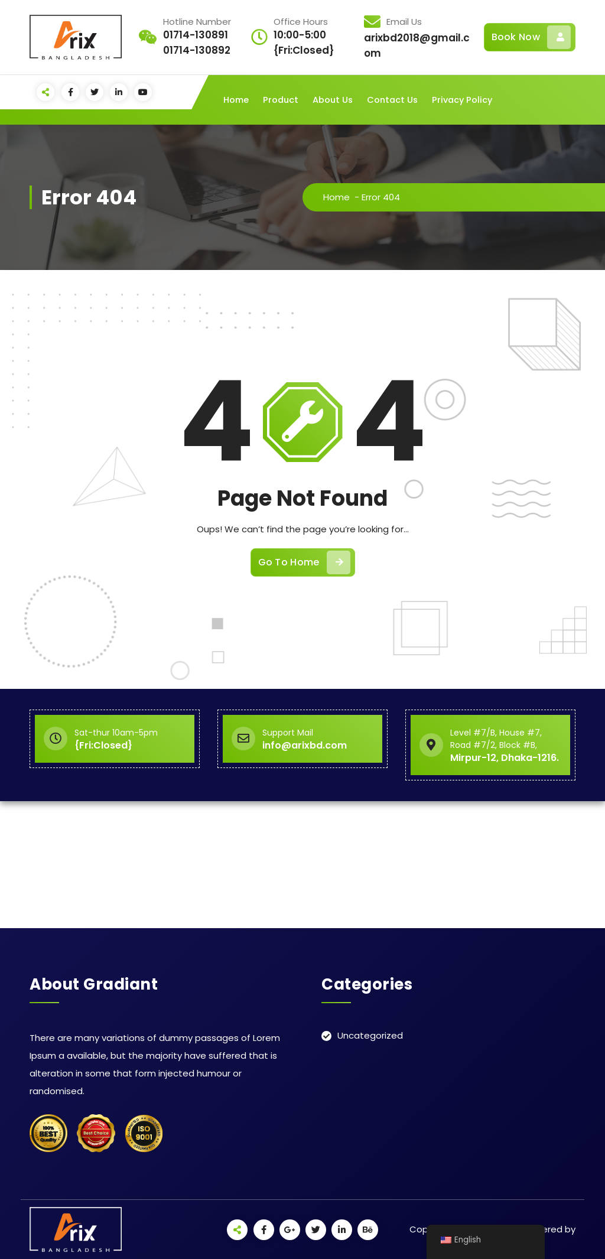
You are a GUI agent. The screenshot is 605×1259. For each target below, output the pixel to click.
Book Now (531, 37)
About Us (333, 100)
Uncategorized (370, 1035)
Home (236, 100)
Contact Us (392, 100)
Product (280, 100)
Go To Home (304, 562)
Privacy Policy (462, 100)
